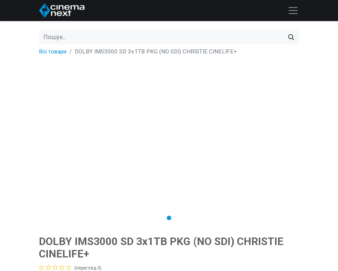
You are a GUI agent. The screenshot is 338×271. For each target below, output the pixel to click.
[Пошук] (291, 37)
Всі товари (52, 51)
